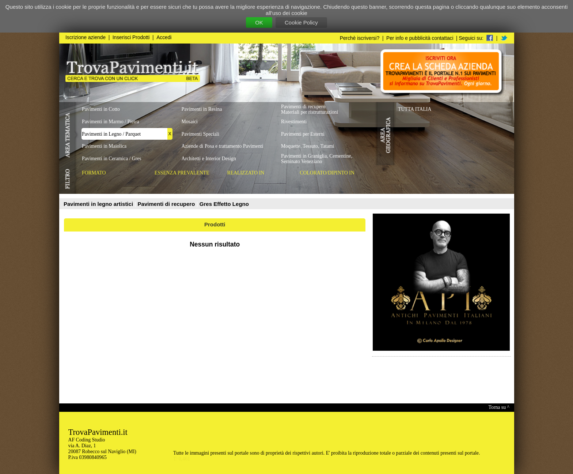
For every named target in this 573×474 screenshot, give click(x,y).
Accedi (163, 37)
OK (259, 22)
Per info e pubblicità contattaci (419, 38)
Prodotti (214, 224)
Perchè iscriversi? (360, 38)
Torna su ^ (499, 407)
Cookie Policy (301, 22)
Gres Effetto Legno (224, 204)
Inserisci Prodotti (131, 37)
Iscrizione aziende (85, 37)
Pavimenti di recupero (167, 204)
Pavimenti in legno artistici (99, 204)
